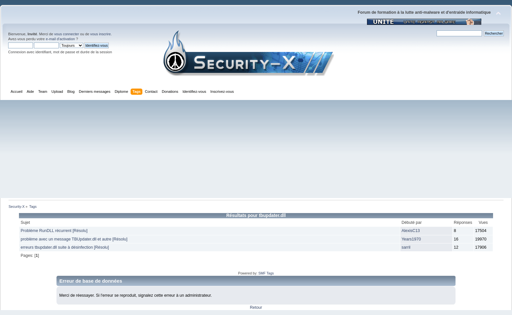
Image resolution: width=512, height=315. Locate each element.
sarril (406, 247)
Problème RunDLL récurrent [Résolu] (54, 230)
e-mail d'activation (60, 39)
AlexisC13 (411, 230)
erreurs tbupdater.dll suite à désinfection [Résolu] (65, 247)
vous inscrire (100, 34)
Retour (256, 307)
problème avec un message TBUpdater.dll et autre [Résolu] (74, 239)
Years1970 (411, 239)
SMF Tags (266, 273)
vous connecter (66, 34)
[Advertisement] (256, 149)
